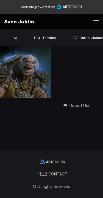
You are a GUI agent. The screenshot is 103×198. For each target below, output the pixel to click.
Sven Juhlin (19, 21)
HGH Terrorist (45, 38)
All (16, 38)
